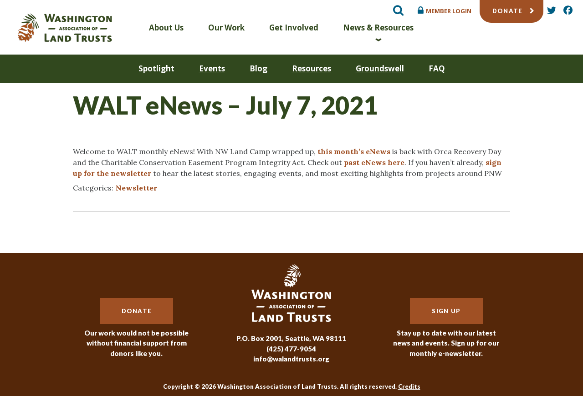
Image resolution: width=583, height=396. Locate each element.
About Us (166, 27)
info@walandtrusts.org (291, 359)
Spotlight (156, 68)
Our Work (226, 27)
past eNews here (374, 162)
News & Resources (378, 27)
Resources (311, 68)
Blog (258, 68)
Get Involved (293, 27)
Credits (409, 386)
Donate (507, 11)
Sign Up (446, 311)
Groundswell (380, 68)
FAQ (437, 68)
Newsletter (136, 187)
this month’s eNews (353, 151)
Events (212, 68)
